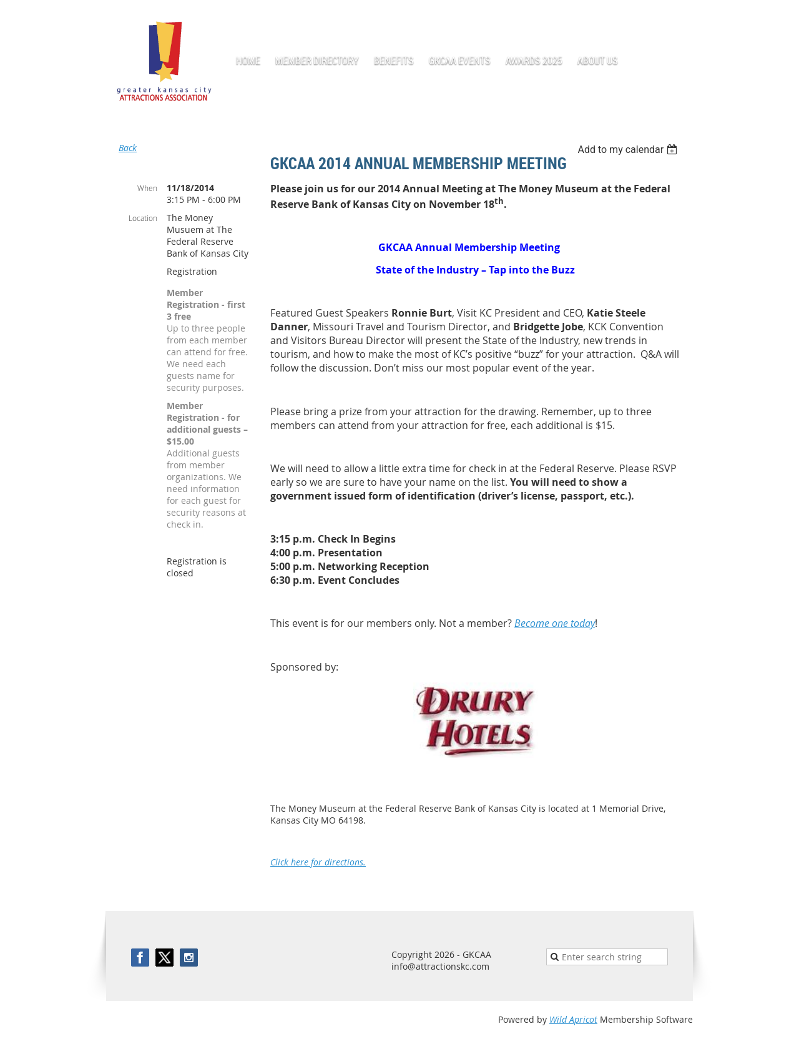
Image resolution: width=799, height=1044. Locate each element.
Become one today (554, 623)
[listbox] (628, 149)
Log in (680, 18)
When (147, 188)
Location (143, 218)
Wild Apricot (573, 1019)
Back (128, 148)
